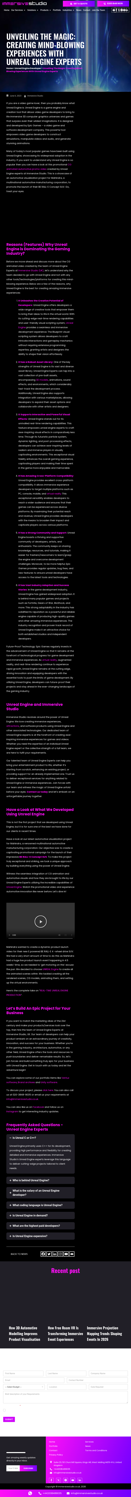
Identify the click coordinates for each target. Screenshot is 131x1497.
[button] (40, 922)
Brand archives (26, 1082)
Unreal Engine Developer (28, 68)
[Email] (71, 1254)
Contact (53, 1450)
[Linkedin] (54, 1254)
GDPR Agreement (12, 1406)
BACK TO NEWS (19, 1254)
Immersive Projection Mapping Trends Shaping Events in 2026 (104, 1333)
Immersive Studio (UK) (31, 270)
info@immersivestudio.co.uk (22, 1099)
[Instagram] (60, 1254)
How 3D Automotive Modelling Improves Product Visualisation (24, 1333)
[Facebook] (43, 1254)
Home (9, 68)
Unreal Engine (14, 887)
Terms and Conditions (96, 1450)
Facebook (38, 1107)
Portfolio (53, 1446)
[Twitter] (49, 1254)
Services (89, 1441)
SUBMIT (9, 1419)
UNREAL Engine (51, 969)
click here (48, 1090)
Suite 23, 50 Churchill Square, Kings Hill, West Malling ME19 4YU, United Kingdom (88, 1464)
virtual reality (54, 493)
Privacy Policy (56, 1455)
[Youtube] (66, 1254)
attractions (12, 726)
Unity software (49, 1082)
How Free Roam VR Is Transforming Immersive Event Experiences (65, 1333)
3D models (42, 379)
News (88, 1446)
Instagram (12, 1111)
